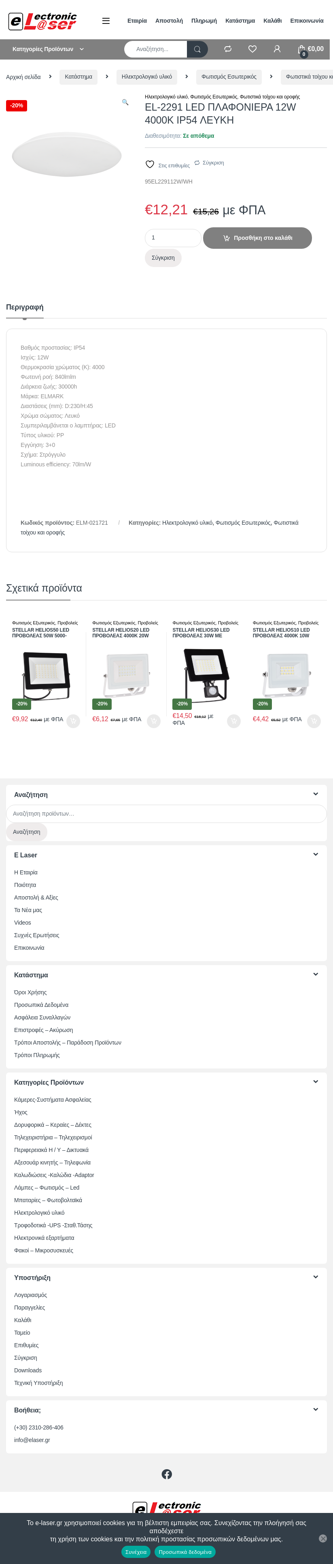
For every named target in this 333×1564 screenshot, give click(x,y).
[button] (125, 102)
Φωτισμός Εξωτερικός (33, 622)
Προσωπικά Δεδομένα (41, 1005)
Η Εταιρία (26, 872)
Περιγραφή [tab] (25, 307)
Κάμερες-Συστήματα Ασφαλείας (52, 1099)
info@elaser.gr (32, 1440)
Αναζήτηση (26, 832)
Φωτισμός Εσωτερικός (229, 76)
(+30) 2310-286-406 (39, 1427)
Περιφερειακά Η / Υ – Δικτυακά (51, 1150)
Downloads (28, 1370)
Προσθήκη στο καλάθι (263, 238)
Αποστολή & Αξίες (36, 897)
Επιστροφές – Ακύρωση (43, 1030)
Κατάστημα (240, 20)
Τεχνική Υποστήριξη (38, 1383)
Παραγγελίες (29, 1307)
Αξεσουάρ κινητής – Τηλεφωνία (52, 1162)
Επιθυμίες (26, 1345)
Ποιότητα (25, 885)
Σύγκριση (213, 163)
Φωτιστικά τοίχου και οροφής (270, 97)
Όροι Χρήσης (30, 992)
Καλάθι (272, 20)
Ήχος (21, 1112)
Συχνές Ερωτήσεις (36, 935)
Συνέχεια (135, 1552)
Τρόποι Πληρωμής (37, 1055)
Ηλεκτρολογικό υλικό (147, 76)
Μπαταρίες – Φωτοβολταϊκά (48, 1200)
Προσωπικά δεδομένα (185, 1552)
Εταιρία (137, 20)
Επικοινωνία (307, 20)
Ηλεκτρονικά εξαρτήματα (44, 1238)
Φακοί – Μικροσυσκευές (43, 1250)
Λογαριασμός (30, 1295)
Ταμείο (22, 1332)
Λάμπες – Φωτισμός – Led (46, 1187)
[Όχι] (323, 1538)
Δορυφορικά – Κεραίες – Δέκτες (52, 1125)
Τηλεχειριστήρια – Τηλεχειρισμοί (53, 1137)
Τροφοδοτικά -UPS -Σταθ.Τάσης (53, 1225)
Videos (22, 922)
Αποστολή (169, 20)
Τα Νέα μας (28, 910)
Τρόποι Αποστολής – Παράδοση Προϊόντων (67, 1042)
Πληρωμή (204, 20)
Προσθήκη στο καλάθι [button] (73, 721)
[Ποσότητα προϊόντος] (173, 238)
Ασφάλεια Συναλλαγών (42, 1017)
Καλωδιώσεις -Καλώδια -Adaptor (54, 1175)
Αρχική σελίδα (23, 76)
